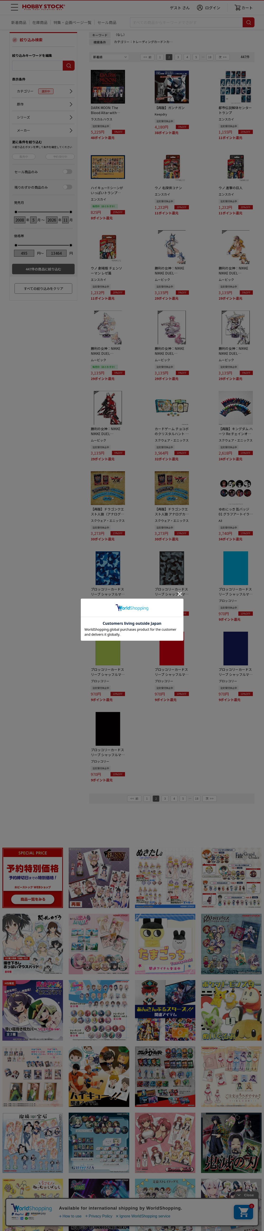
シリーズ (23, 117)
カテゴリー (35, 91)
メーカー (23, 130)
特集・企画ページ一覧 (72, 22)
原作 (20, 104)
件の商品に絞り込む (43, 269)
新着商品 (18, 22)
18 (209, 57)
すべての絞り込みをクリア (43, 288)
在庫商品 (40, 22)
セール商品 (106, 22)
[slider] (16, 212)
